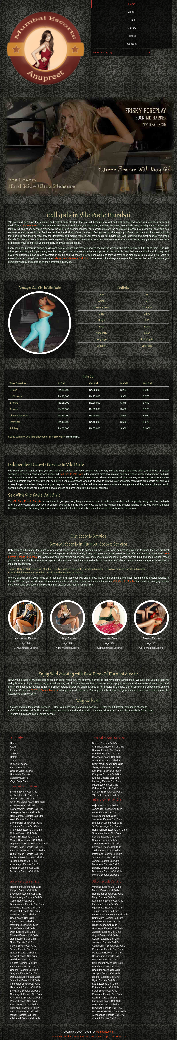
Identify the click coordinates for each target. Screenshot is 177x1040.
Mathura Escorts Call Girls (24, 925)
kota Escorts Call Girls (104, 815)
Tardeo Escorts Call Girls (23, 860)
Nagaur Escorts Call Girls (105, 840)
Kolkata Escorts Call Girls (23, 963)
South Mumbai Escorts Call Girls (27, 802)
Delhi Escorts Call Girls (22, 931)
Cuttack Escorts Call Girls (106, 1018)
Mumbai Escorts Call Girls (24, 935)
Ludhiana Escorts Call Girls (24, 1008)
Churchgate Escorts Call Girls (26, 829)
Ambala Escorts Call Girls (106, 966)
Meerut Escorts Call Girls (105, 890)
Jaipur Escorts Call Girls (23, 938)
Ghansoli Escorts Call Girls (106, 757)
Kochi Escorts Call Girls (104, 997)
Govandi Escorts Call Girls (106, 760)
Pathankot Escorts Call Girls (107, 854)
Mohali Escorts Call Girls (23, 1015)
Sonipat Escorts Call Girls (106, 836)
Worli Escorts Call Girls (22, 819)
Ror (93, 1036)
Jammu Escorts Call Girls (105, 860)
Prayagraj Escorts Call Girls (107, 994)
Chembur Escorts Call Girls (24, 826)
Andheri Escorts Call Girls (24, 795)
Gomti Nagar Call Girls (22, 900)
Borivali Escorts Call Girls (105, 743)
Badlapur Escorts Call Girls (24, 867)
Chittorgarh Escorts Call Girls (107, 918)
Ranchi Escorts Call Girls (23, 1001)
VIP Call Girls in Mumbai (44, 690)
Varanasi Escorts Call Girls (106, 886)
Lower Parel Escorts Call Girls (26, 822)
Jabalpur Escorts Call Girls (106, 931)
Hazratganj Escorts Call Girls (25, 886)
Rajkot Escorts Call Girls (105, 805)
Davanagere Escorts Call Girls (108, 956)
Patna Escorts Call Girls (105, 959)
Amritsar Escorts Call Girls (24, 1004)
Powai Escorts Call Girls (23, 805)
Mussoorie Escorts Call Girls (107, 864)
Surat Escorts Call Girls (104, 990)
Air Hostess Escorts (25, 638)
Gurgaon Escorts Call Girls (24, 973)
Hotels (132, 35)
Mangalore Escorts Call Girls (107, 952)
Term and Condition (60, 1036)
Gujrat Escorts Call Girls (105, 935)
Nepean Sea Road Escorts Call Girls (29, 843)
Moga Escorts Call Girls (104, 897)
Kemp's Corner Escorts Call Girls (27, 850)
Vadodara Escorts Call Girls (107, 921)
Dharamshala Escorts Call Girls (27, 904)
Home (131, 4)
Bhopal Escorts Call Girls (23, 956)
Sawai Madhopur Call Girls (106, 833)
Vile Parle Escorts (32, 225)
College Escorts (67, 638)
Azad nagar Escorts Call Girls (26, 864)
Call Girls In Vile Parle (71, 474)
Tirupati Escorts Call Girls (105, 911)
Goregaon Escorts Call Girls (25, 812)
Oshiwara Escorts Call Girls (107, 788)
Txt (124, 1036)
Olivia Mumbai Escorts (26, 647)
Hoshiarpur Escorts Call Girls (107, 893)
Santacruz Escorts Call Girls (107, 791)
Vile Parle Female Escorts (27, 501)
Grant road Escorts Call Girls (107, 764)
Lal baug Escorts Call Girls (106, 781)
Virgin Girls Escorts (20, 781)
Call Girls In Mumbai (124, 581)
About (132, 12)
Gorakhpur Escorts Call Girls (107, 963)
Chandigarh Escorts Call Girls (26, 994)
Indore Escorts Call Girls (23, 945)
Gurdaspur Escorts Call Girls (107, 928)
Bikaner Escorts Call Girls (106, 976)
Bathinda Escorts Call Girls (24, 1011)
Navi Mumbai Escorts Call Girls (26, 815)
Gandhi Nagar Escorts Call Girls (27, 897)
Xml (112, 1036)
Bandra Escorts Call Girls (23, 791)
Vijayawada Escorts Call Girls (108, 907)
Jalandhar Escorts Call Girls (25, 980)
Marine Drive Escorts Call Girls (26, 840)
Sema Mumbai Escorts (109, 647)
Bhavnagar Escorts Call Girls (25, 893)
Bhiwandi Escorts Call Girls (24, 871)
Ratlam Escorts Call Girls (105, 987)
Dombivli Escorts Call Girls (106, 753)
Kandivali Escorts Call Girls (106, 770)
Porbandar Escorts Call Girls (107, 949)
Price (132, 20)
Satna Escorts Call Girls (105, 983)
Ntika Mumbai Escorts (67, 647)
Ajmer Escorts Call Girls (105, 812)
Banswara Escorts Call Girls (107, 871)
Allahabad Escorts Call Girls (25, 1018)
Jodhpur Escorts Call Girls (106, 973)
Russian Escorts (151, 638)
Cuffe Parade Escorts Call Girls (26, 854)
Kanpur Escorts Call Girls (23, 890)
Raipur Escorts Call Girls (23, 952)
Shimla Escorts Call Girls (23, 949)
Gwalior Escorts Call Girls (106, 938)
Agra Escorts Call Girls (22, 921)
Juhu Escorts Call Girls (22, 798)
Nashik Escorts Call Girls (23, 959)
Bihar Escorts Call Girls (104, 925)
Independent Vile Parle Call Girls (71, 258)
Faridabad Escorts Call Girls (25, 983)
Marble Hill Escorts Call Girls (25, 836)
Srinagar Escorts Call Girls (106, 857)
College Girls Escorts (21, 770)
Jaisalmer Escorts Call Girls (107, 819)
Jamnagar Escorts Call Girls (107, 809)
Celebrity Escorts (19, 777)
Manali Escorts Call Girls (23, 914)
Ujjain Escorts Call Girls (104, 980)
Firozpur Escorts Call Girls (106, 904)
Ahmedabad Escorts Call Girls (26, 997)
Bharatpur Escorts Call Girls (107, 822)
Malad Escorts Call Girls (105, 784)
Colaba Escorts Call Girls (23, 833)
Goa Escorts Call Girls (22, 918)
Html (118, 1036)
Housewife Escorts (109, 638)
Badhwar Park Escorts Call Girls (27, 857)
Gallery (131, 27)
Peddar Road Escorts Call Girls (27, 847)
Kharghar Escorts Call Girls (106, 774)
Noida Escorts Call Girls (23, 942)
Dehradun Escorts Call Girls (25, 976)
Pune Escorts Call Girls (22, 928)
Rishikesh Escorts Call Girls (25, 911)
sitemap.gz (102, 1036)
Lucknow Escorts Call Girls (106, 1001)
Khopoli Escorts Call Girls (105, 777)
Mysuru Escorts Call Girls (105, 874)
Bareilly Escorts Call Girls (105, 867)
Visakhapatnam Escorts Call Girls (110, 914)
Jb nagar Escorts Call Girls (106, 767)
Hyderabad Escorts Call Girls (25, 987)
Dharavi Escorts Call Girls (106, 750)
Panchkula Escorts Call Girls (25, 907)
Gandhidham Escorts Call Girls (108, 945)
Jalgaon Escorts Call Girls (106, 843)
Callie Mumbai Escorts (151, 647)
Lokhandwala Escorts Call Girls (27, 809)
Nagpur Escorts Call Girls (105, 1004)
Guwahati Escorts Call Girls (107, 1008)
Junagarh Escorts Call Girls (107, 942)
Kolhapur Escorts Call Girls (106, 847)
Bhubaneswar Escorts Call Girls (109, 1011)
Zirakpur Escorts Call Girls (106, 850)
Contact (132, 43)
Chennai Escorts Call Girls (24, 970)
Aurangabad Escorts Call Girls (108, 1015)
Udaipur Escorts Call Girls (106, 970)
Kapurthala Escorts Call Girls (107, 900)
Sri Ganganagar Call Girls (106, 826)
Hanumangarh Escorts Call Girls (109, 829)
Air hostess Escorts (20, 767)
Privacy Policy (80, 1036)
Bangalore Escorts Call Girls (25, 990)
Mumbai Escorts (104, 1031)
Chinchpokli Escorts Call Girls (108, 746)
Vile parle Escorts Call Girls (106, 795)
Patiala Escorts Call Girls (23, 966)
